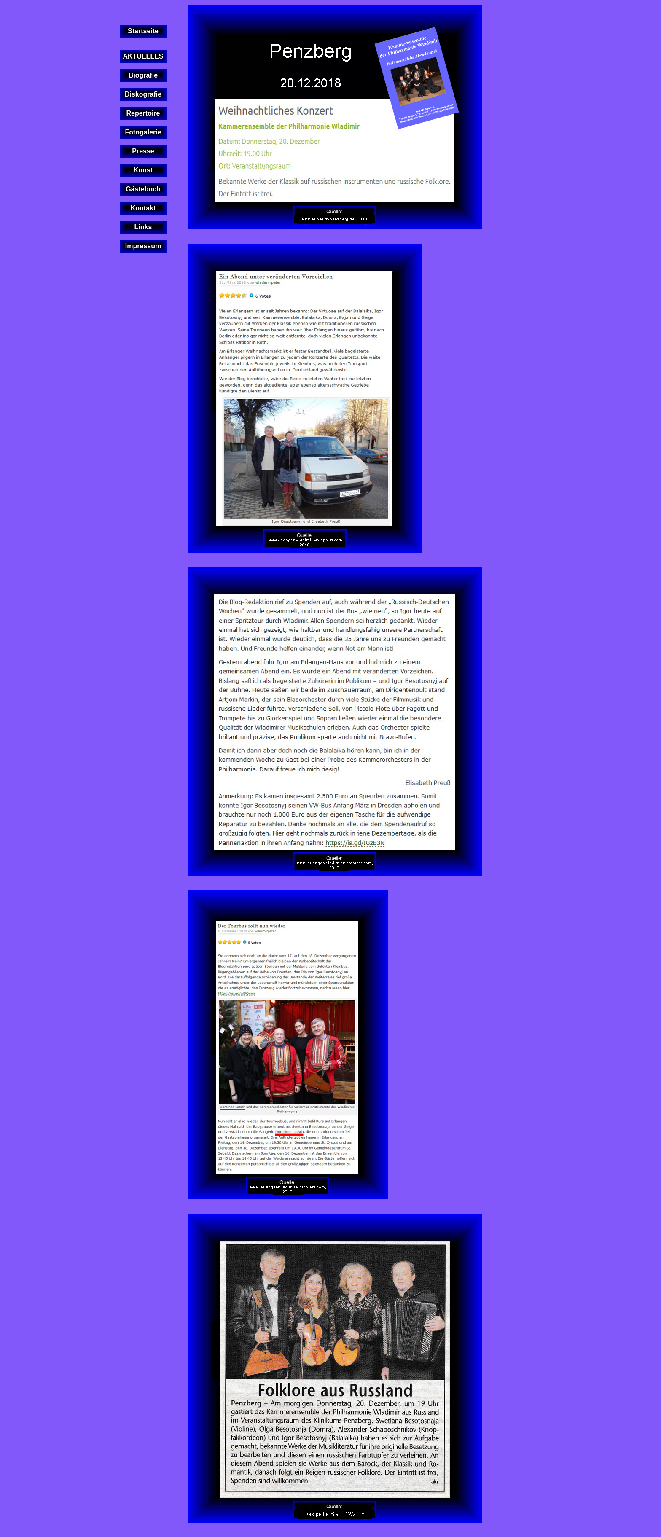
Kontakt (143, 208)
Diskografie (143, 94)
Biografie (143, 75)
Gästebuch (143, 189)
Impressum (143, 246)
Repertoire (143, 113)
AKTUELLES (143, 56)
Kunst (143, 170)
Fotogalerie (143, 132)
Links (143, 227)
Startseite (143, 31)
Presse (143, 151)
